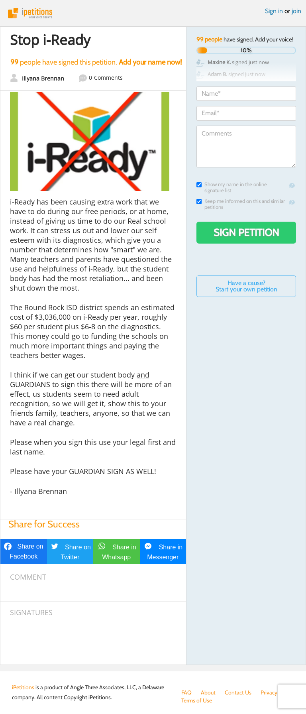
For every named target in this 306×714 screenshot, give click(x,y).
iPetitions (153, 13)
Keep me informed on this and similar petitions (240, 204)
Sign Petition (246, 232)
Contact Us (238, 692)
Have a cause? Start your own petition (246, 286)
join (296, 11)
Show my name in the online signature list (231, 187)
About (208, 692)
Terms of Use (196, 700)
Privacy (269, 692)
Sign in (274, 11)
